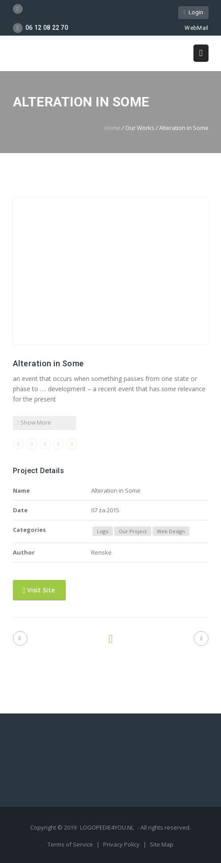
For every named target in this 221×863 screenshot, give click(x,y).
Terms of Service (71, 844)
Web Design (171, 531)
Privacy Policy (122, 844)
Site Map (161, 844)
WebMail (192, 27)
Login (193, 12)
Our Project (133, 531)
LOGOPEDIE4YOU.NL (107, 827)
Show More (34, 422)
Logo (102, 531)
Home (112, 128)
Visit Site (39, 590)
